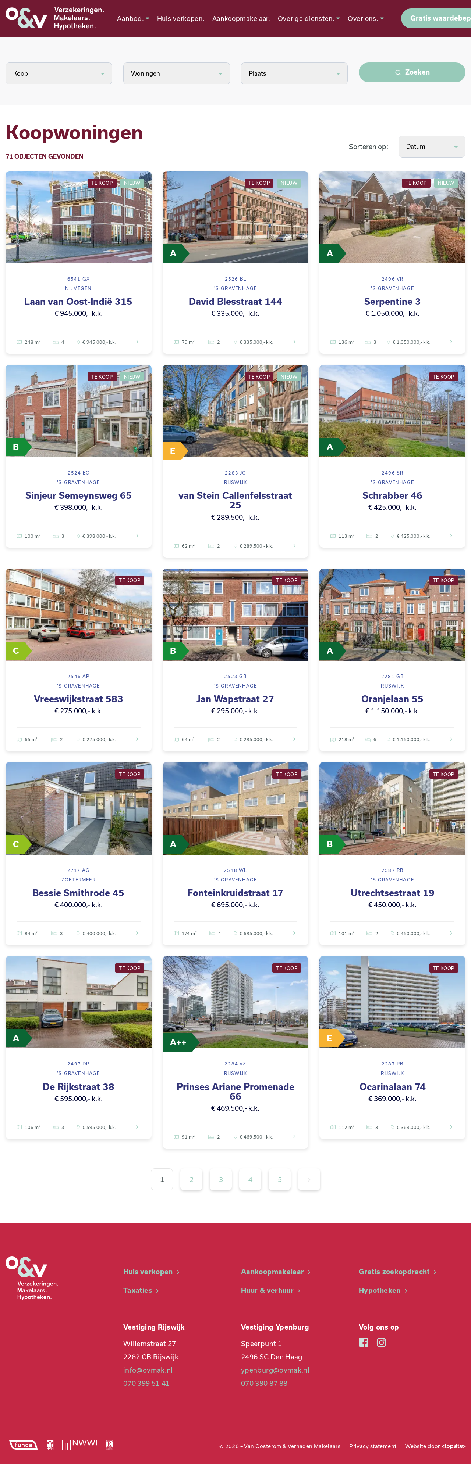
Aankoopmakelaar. (239, 18)
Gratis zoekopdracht (398, 1272)
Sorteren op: (368, 147)
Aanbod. (131, 18)
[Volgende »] (309, 1179)
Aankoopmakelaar (277, 1272)
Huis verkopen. (178, 18)
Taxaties (142, 1290)
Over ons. (364, 18)
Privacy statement (372, 1446)
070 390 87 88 (264, 1383)
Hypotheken (384, 1290)
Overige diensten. (306, 18)
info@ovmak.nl (148, 1370)
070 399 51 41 (146, 1383)
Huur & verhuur (271, 1290)
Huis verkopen (152, 1272)
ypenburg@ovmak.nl (275, 1370)
